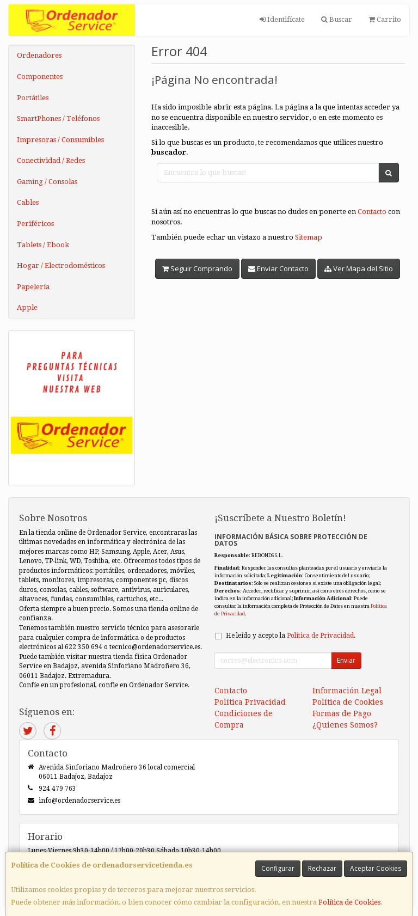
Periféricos (35, 223)
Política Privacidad (250, 702)
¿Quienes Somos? (345, 724)
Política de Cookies (349, 902)
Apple (27, 307)
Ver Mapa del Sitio (358, 268)
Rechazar (322, 868)
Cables (28, 202)
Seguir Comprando (197, 268)
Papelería (33, 287)
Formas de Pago (341, 713)
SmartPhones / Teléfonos (58, 118)
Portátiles (32, 98)
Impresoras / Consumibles (60, 140)
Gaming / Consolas (47, 182)
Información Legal (347, 690)
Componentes (40, 76)
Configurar (277, 868)
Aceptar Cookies (375, 868)
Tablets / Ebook (43, 245)
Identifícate (282, 19)
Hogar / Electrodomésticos (61, 265)
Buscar (336, 19)
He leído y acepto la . (290, 635)
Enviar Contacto (278, 268)
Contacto (372, 211)
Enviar (346, 660)
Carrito (384, 19)
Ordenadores (39, 55)
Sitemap (308, 237)
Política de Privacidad (320, 635)
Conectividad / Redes (51, 160)
